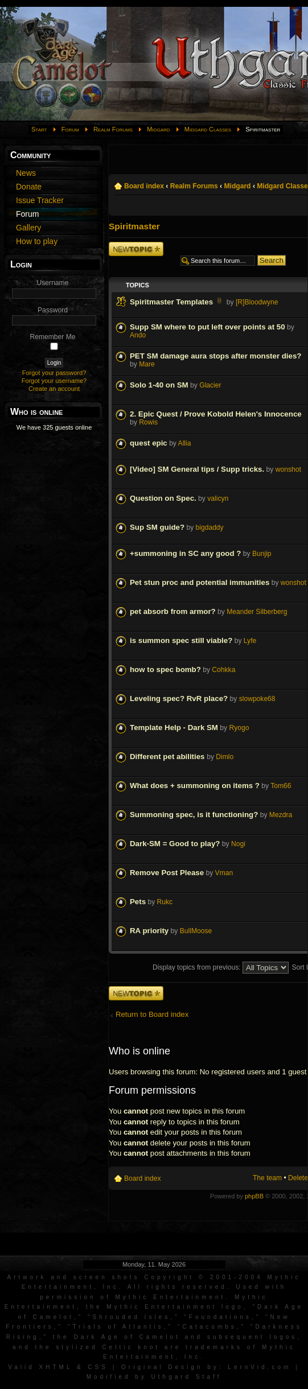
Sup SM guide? (157, 527)
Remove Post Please (167, 872)
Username (53, 283)
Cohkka (223, 670)
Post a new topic (136, 249)
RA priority (149, 930)
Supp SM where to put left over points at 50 (207, 327)
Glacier (210, 385)
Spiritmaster (134, 226)
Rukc (165, 902)
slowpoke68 (257, 699)
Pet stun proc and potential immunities (199, 582)
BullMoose (196, 931)
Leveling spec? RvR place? (179, 698)
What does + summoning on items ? (195, 785)
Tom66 (280, 786)
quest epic (148, 443)
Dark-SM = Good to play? (175, 843)
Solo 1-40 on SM (159, 385)
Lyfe (250, 641)
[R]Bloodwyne (257, 302)
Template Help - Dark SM (174, 727)
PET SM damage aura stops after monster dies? (215, 356)
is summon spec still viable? (181, 640)
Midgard (158, 129)
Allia (184, 443)
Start (39, 129)
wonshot (288, 469)
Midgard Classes (207, 129)
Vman (224, 873)
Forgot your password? (54, 372)
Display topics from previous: (221, 967)
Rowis (148, 422)
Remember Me (53, 337)
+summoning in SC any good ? (185, 553)
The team (267, 1178)
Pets (138, 901)
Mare (147, 364)
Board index (144, 186)
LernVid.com (259, 1367)
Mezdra (280, 815)
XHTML (56, 1367)
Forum (70, 129)
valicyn (217, 498)
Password (53, 310)
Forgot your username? (54, 380)
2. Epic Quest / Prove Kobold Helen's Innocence (216, 414)
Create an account (54, 388)
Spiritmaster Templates (171, 302)
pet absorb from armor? (173, 611)
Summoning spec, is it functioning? (194, 814)
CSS (98, 1367)
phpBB (254, 1196)
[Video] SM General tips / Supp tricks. (197, 469)
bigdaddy (210, 527)
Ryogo (239, 728)
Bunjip (262, 554)
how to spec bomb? (165, 669)
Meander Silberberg (257, 612)
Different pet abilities (168, 756)
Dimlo (224, 757)
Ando (138, 335)
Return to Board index (152, 1014)
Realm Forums (113, 129)
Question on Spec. (163, 498)
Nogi (238, 844)
